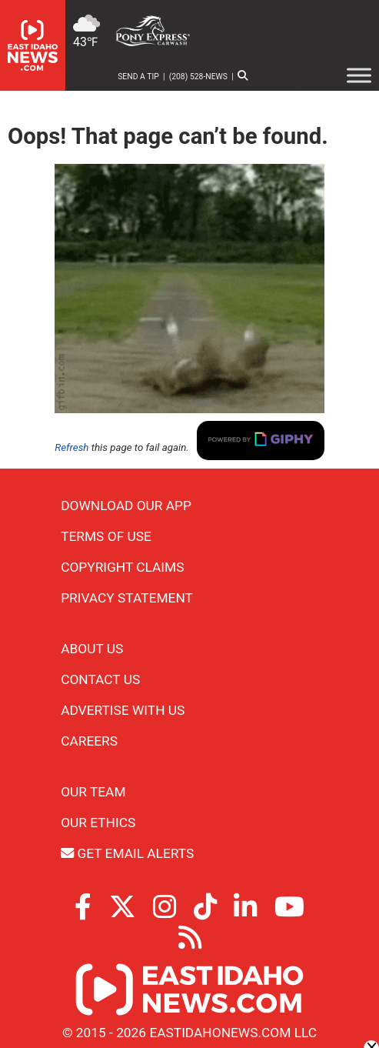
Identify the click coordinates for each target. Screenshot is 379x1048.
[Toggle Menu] (359, 75)
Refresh (71, 447)
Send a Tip (138, 77)
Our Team (93, 791)
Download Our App (126, 505)
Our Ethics (98, 822)
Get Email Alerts (127, 853)
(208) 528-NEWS (198, 77)
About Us (92, 648)
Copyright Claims (122, 567)
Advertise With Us (123, 710)
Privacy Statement (127, 598)
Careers (89, 741)
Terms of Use (106, 536)
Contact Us (100, 679)
